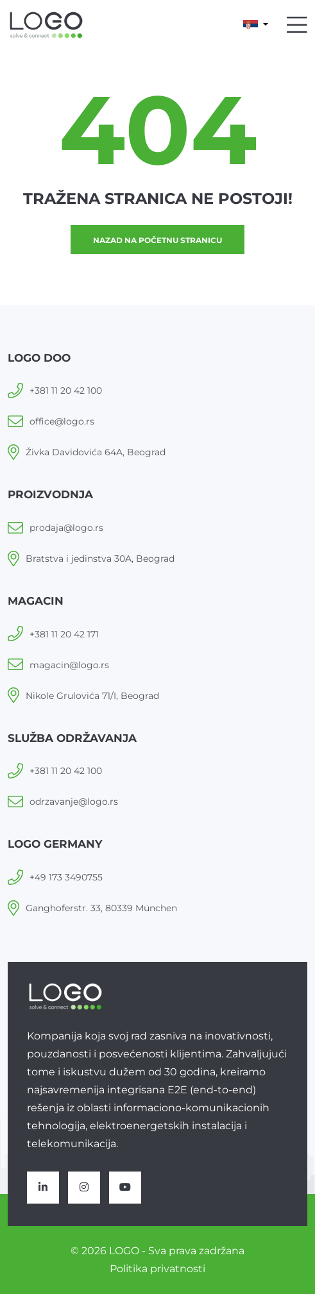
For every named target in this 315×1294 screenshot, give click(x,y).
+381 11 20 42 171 (64, 634)
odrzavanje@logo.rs (74, 801)
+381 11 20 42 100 (66, 390)
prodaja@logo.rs (66, 528)
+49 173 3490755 (66, 877)
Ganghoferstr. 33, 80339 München (101, 908)
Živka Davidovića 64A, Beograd (96, 452)
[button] (255, 25)
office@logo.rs (62, 421)
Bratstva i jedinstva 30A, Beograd (100, 558)
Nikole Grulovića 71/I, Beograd (92, 696)
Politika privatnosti (157, 1269)
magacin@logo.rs (69, 665)
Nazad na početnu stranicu (157, 240)
